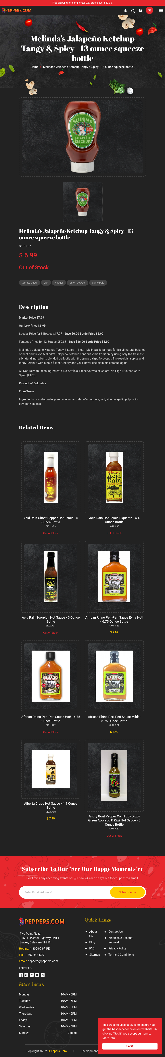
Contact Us (115, 930)
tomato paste (30, 282)
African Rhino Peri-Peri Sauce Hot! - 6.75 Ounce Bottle (51, 718)
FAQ (92, 947)
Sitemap (94, 953)
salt (46, 282)
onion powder (78, 282)
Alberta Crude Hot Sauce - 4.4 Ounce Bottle (51, 805)
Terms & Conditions (121, 953)
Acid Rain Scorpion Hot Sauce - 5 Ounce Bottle (50, 619)
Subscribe (126, 891)
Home (35, 67)
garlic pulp (99, 282)
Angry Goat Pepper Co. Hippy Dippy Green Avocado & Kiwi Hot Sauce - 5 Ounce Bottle (114, 819)
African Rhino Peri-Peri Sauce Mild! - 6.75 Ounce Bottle (114, 718)
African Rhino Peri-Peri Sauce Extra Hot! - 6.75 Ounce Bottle (114, 619)
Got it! (130, 1046)
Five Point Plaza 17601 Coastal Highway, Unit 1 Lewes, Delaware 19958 (39, 937)
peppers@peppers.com (43, 960)
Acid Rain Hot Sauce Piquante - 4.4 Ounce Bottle (114, 520)
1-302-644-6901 (35, 954)
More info (108, 1038)
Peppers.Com (58, 1050)
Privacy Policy (117, 947)
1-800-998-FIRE (40, 947)
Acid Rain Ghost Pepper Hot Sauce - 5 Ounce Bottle (50, 520)
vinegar (59, 282)
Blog (92, 941)
